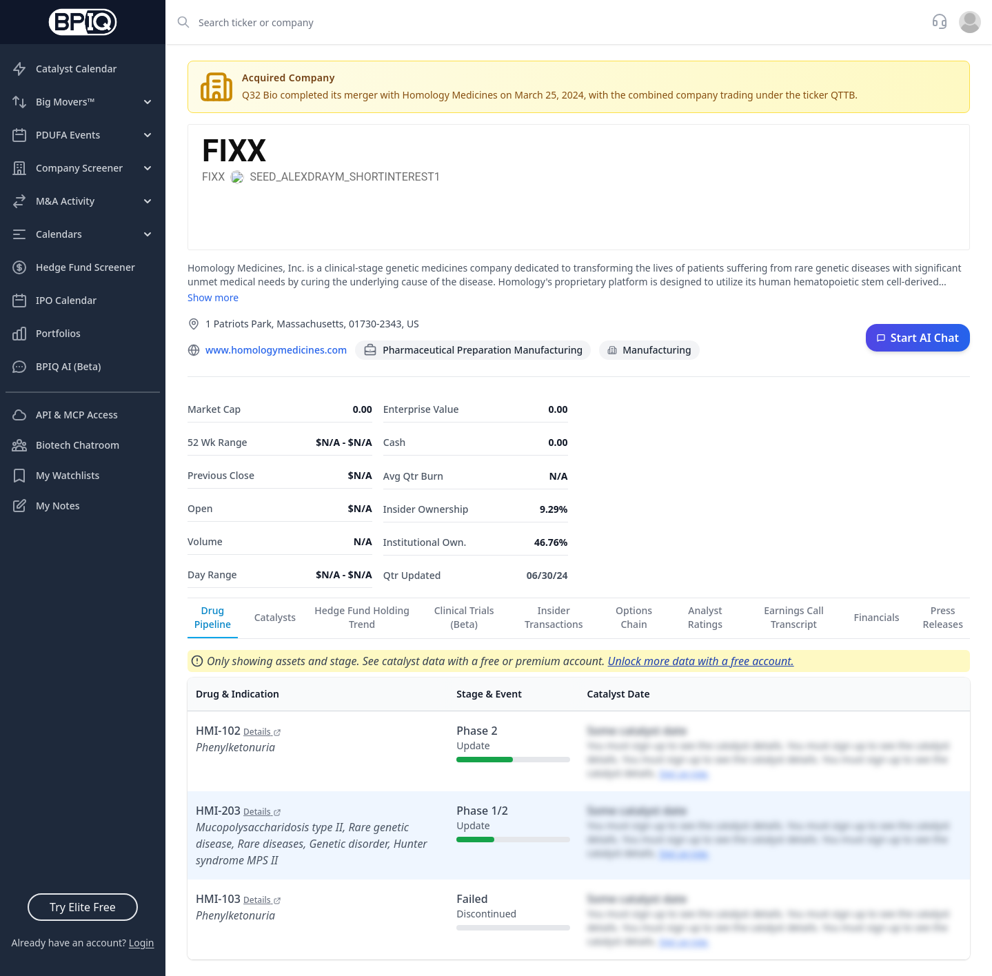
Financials (877, 617)
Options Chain (634, 617)
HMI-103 (238, 898)
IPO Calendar (54, 300)
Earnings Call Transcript (794, 617)
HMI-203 (238, 810)
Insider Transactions (554, 617)
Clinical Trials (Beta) (464, 617)
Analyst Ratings (705, 617)
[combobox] (544, 22)
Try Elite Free (83, 907)
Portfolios (46, 333)
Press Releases (943, 617)
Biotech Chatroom (65, 445)
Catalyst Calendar (64, 69)
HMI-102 (238, 730)
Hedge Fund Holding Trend (361, 617)
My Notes (45, 506)
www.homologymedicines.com (276, 349)
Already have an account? (82, 942)
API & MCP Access (64, 415)
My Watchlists (55, 475)
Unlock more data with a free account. (701, 661)
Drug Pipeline (212, 617)
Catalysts (275, 617)
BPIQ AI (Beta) (56, 366)
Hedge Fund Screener (73, 267)
